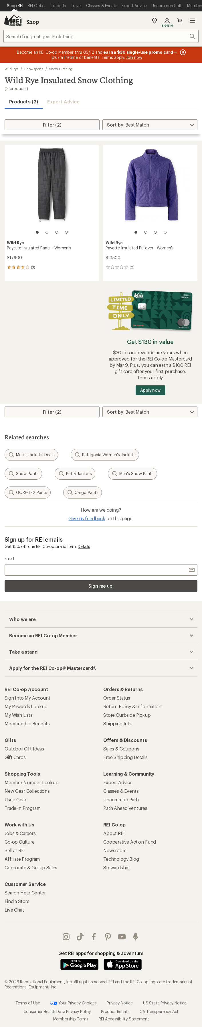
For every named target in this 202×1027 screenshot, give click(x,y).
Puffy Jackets (75, 473)
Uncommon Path (121, 799)
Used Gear (15, 799)
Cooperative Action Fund (129, 841)
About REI (114, 833)
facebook (93, 936)
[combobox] (101, 36)
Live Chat (14, 909)
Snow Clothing (60, 69)
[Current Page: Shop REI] (15, 5)
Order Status (116, 697)
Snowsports (33, 69)
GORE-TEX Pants (27, 492)
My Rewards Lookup (26, 706)
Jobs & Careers (20, 833)
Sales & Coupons (121, 748)
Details (84, 546)
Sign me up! (101, 585)
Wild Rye (11, 69)
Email (9, 558)
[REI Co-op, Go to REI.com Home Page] (12, 20)
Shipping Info (117, 723)
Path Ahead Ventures (125, 808)
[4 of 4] (66, 232)
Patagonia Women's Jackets (105, 454)
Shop (32, 22)
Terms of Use (27, 1002)
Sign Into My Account (27, 697)
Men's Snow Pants (132, 473)
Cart (179, 20)
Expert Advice (63, 101)
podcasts (135, 936)
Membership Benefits (27, 723)
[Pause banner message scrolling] (182, 52)
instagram (66, 936)
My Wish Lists (19, 715)
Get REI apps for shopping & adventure (100, 953)
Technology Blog (121, 859)
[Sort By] (149, 124)
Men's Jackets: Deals (31, 454)
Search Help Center (25, 892)
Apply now (150, 390)
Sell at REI (15, 850)
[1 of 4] (37, 232)
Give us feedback (86, 518)
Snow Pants (23, 473)
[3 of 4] (57, 232)
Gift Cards (15, 757)
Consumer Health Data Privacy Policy (57, 1011)
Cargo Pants (82, 492)
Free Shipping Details (125, 757)
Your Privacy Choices (73, 1003)
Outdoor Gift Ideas (24, 748)
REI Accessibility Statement (124, 1018)
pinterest (107, 936)
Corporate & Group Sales (31, 867)
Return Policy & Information (132, 706)
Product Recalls (115, 1011)
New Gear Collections (27, 791)
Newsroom (114, 850)
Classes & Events (120, 791)
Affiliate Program (22, 859)
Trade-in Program (22, 808)
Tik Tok (80, 936)
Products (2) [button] (23, 101)
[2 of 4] (47, 232)
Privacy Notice (120, 1002)
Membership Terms (70, 1018)
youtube (121, 936)
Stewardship (116, 867)
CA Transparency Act (159, 1011)
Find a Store (17, 901)
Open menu (192, 20)
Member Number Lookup (32, 782)
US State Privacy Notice (165, 1002)
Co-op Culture (20, 841)
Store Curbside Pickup (127, 715)
